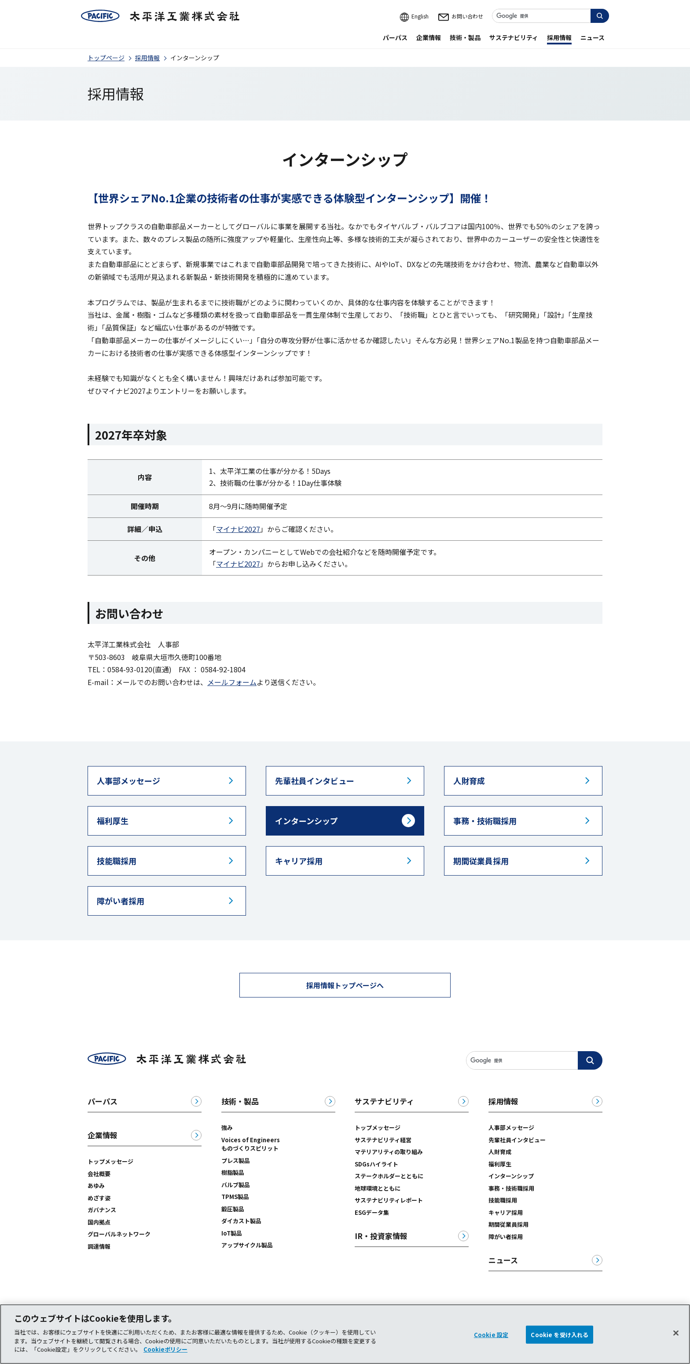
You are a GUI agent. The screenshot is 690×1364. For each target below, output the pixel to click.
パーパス (102, 1101)
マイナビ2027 (238, 529)
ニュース (503, 1260)
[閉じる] (676, 1341)
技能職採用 (502, 1200)
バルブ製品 (235, 1185)
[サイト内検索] (550, 15)
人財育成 (499, 1152)
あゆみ (96, 1185)
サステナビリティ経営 (383, 1140)
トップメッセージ (110, 1161)
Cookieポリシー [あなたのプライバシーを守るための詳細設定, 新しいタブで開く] (165, 1357)
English (414, 16)
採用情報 (147, 57)
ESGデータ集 (372, 1212)
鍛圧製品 (232, 1209)
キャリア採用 (505, 1212)
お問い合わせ (460, 16)
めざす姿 (99, 1198)
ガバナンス (102, 1210)
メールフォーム (232, 682)
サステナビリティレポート (389, 1200)
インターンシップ (511, 1176)
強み (227, 1127)
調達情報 (99, 1246)
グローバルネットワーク (119, 1234)
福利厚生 (499, 1164)
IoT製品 (231, 1233)
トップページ (106, 57)
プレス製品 (235, 1160)
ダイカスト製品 (241, 1221)
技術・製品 (240, 1101)
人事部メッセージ (511, 1127)
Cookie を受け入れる (559, 1342)
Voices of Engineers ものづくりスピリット (253, 1144)
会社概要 (99, 1174)
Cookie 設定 (491, 1342)
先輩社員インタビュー (517, 1140)
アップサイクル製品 (247, 1245)
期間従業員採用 (508, 1224)
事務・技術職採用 (511, 1188)
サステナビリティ (384, 1101)
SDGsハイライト (376, 1164)
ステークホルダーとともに (389, 1176)
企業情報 (102, 1135)
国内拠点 (99, 1222)
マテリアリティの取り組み (389, 1152)
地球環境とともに (377, 1188)
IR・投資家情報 (381, 1236)
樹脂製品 (232, 1172)
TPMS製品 (235, 1196)
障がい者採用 (505, 1236)
